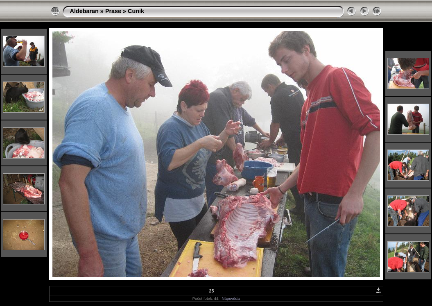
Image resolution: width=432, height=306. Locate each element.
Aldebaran (84, 11)
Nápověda (231, 298)
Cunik (136, 11)
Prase (113, 11)
